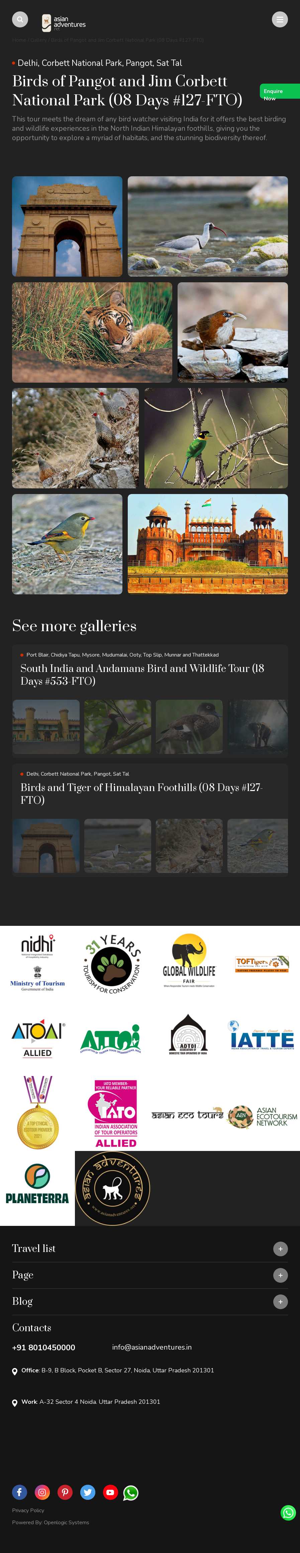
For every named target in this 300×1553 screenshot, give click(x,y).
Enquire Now (273, 93)
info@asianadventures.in (152, 1347)
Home (19, 40)
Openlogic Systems (66, 1522)
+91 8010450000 (43, 1347)
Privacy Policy (28, 1510)
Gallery (38, 40)
